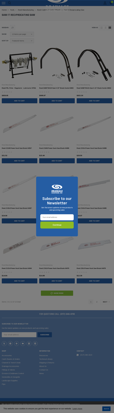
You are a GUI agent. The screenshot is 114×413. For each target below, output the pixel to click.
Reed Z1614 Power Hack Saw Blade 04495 (91, 208)
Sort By (5, 41)
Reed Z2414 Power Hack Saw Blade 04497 (17, 208)
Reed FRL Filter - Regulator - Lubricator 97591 (19, 88)
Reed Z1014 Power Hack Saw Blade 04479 (54, 268)
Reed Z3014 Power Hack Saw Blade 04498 (91, 148)
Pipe (3, 384)
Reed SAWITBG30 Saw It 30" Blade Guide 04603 (56, 88)
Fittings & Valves (8, 370)
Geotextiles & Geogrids (11, 377)
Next (106, 302)
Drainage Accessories (10, 366)
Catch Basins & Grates (11, 359)
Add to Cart (19, 101)
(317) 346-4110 (67, 314)
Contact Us (43, 370)
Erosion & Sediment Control (13, 373)
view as (95, 27)
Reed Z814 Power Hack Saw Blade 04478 (91, 268)
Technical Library (46, 359)
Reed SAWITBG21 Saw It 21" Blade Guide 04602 (94, 88)
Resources (43, 355)
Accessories (7, 355)
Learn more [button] (77, 409)
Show (4, 34)
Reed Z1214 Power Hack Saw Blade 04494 (17, 268)
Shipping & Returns (46, 363)
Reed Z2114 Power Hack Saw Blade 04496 (54, 208)
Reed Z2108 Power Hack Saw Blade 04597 (17, 148)
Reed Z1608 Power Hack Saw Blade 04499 (54, 148)
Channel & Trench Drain (11, 363)
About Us (43, 366)
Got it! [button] (106, 409)
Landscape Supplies (10, 381)
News (41, 373)
